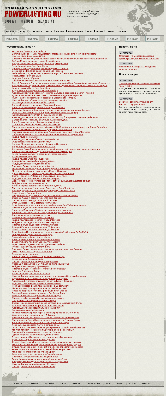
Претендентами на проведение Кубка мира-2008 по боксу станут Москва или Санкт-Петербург (59, 127)
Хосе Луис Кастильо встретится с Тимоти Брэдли (36, 295)
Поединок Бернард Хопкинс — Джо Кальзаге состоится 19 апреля (45, 195)
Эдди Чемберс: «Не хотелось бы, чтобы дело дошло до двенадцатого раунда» (51, 181)
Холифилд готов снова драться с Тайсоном (33, 315)
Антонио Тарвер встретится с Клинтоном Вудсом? (37, 185)
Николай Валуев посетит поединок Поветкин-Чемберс (39, 207)
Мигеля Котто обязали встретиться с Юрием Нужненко (39, 171)
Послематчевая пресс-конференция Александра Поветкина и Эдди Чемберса (51, 132)
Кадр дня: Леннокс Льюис (25, 137)
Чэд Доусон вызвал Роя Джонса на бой (31, 164)
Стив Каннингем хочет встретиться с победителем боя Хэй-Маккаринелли (49, 205)
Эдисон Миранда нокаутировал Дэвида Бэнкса (35, 334)
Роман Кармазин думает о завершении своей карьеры (39, 154)
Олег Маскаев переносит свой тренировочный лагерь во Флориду (45, 112)
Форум (49, 31)
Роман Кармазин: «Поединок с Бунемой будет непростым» (41, 349)
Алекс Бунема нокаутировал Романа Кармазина (36, 239)
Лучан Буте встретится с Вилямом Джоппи (33, 339)
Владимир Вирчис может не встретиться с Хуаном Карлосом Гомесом (47, 249)
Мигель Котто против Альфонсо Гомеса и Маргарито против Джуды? (46, 344)
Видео (99, 31)
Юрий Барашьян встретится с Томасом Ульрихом (37, 115)
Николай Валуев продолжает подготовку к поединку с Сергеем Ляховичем (49, 276)
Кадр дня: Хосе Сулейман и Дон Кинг (30, 159)
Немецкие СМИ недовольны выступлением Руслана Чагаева (42, 212)
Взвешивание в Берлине (24, 156)
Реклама (122, 31)
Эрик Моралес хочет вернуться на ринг (31, 215)
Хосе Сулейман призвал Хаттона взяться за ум (35, 325)
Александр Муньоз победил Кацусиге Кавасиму (36, 308)
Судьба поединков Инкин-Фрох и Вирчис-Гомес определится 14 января (47, 347)
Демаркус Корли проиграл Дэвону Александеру (36, 242)
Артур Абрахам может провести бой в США (33, 146)
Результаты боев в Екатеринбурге (29, 51)
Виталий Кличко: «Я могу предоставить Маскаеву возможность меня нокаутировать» (54, 54)
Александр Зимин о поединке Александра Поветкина (38, 107)
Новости (9, 31)
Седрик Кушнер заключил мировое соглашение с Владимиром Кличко (47, 303)
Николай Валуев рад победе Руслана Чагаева (35, 225)
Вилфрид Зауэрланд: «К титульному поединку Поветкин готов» (43, 190)
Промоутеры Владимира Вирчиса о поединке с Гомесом (40, 68)
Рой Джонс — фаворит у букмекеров (30, 266)
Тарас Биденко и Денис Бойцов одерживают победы (38, 244)
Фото (89, 31)
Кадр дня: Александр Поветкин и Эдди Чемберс (36, 220)
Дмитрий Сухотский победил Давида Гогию (33, 161)
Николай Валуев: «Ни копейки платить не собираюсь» (39, 269)
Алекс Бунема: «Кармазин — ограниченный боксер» (38, 256)
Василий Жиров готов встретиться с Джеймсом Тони (38, 293)
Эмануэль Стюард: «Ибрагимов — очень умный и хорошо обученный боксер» (51, 110)
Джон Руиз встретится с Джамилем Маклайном (35, 122)
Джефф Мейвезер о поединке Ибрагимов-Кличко (36, 105)
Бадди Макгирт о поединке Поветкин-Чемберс (35, 90)
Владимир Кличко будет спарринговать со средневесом (40, 361)
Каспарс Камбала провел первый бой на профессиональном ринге (45, 312)
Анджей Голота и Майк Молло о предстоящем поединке (40, 278)
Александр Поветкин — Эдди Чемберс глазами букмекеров (42, 151)
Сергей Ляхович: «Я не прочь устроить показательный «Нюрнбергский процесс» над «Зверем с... (61, 83)
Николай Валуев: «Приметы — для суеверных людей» (39, 100)
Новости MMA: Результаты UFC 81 (29, 56)
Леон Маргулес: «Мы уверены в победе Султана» (37, 354)
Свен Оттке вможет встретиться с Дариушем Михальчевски (42, 129)
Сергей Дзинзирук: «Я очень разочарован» (33, 366)
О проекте (23, 31)
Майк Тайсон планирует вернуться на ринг (33, 352)
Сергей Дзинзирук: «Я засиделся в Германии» (35, 261)
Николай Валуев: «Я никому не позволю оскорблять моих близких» (45, 317)
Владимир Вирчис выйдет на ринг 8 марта (33, 166)
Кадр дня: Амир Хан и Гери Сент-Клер (31, 88)
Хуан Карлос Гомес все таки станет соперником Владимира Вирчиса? (47, 95)
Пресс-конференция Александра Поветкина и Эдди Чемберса (43, 188)
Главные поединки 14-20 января (28, 310)
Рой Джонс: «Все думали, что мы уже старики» (35, 222)
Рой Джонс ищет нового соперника (29, 183)
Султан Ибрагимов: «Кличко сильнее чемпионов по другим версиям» (47, 342)
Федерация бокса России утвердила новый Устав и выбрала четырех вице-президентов (56, 149)
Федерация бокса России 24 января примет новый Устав (40, 264)
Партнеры (37, 31)
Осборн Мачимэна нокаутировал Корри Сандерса (37, 61)
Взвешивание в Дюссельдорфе (27, 259)
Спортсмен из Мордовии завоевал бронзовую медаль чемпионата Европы (139, 57)
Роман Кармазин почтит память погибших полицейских (39, 359)
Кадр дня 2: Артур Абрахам (25, 78)
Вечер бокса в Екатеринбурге (27, 193)
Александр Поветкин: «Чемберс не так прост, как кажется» (41, 210)
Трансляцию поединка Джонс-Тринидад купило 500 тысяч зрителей (46, 168)
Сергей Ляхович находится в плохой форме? (34, 200)
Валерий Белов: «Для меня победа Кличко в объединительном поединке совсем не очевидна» (59, 85)
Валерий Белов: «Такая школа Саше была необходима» (40, 120)
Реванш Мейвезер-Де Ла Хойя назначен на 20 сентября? (40, 286)
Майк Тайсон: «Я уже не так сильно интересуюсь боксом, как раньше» (47, 73)
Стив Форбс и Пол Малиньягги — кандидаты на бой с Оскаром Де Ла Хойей (50, 232)
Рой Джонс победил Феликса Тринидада (32, 234)
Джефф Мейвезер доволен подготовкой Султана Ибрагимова (43, 173)
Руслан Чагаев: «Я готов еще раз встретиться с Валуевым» (42, 337)
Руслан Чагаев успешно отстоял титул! (31, 247)
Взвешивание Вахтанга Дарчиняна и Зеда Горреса (37, 71)
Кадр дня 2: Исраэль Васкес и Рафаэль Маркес (36, 178)
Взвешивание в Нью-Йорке (25, 254)
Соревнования (75, 31)
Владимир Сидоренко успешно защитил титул (35, 356)
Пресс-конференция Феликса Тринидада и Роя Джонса (39, 291)
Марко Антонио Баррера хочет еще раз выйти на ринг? (39, 288)
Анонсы (60, 31)
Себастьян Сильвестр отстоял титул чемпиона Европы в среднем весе (47, 134)
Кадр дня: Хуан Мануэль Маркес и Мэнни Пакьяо (36, 283)
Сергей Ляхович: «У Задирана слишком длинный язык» (40, 176)
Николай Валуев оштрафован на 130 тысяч (34, 364)
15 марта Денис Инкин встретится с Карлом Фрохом (38, 305)
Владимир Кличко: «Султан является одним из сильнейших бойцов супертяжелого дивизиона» (59, 58)
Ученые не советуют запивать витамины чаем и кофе (139, 84)
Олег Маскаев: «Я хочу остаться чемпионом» (35, 203)
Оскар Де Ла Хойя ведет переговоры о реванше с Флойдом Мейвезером (48, 327)
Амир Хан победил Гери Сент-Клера (30, 66)
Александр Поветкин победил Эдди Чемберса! (35, 139)
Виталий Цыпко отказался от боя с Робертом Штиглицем (40, 322)
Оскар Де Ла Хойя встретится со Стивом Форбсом (37, 198)
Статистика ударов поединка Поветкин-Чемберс (36, 124)
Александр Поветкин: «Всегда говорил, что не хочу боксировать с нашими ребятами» (55, 117)
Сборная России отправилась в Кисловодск (34, 300)
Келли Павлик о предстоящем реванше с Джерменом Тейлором (44, 98)
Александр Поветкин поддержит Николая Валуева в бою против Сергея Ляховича (53, 93)
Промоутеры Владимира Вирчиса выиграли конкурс (38, 298)
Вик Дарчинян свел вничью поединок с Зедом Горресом (40, 63)
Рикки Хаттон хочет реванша (26, 76)
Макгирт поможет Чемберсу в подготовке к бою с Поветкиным (43, 330)
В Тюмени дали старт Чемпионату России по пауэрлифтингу (136, 103)
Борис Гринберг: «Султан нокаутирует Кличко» (35, 229)
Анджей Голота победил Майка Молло (31, 237)
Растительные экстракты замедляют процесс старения (137, 67)
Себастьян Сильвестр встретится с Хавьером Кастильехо (41, 80)
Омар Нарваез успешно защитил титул (31, 142)
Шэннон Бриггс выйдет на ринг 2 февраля (33, 217)
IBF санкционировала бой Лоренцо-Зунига (33, 102)
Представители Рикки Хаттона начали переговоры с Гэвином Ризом (46, 320)
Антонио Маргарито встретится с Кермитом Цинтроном (39, 144)
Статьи (110, 31)
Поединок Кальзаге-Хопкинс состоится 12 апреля (37, 332)
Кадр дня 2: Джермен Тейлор (26, 271)
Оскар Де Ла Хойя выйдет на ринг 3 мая (32, 251)
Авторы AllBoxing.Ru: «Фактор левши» (31, 273)
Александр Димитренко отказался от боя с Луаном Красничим (43, 281)
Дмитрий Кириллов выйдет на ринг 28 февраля (35, 227)
